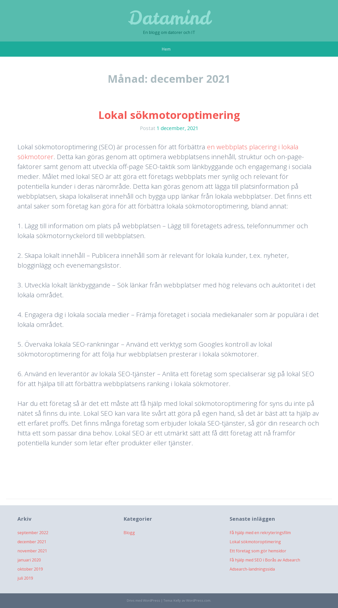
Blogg (129, 532)
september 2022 (32, 532)
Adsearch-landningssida (252, 569)
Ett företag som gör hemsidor (258, 551)
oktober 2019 (30, 569)
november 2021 (32, 551)
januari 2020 (29, 560)
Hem (166, 49)
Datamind (169, 17)
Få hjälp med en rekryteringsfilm (260, 532)
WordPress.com (198, 600)
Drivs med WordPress (143, 600)
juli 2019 (25, 578)
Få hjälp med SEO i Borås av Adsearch (265, 560)
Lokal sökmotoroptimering (169, 115)
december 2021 (31, 541)
